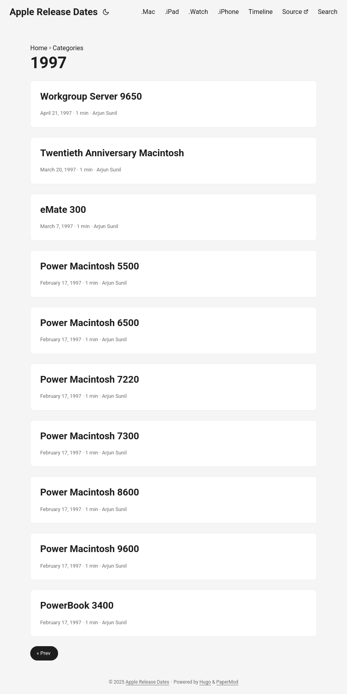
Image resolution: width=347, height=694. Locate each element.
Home (38, 48)
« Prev (44, 653)
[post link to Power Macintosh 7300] (173, 444)
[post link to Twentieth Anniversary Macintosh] (173, 161)
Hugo (205, 682)
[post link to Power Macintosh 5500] (173, 274)
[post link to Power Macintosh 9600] (173, 556)
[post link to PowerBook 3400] (173, 613)
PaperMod (227, 682)
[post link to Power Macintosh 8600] (173, 500)
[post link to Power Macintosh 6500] (173, 330)
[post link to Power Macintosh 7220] (173, 387)
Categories (68, 48)
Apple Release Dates (54, 12)
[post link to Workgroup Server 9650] (173, 104)
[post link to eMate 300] (173, 217)
